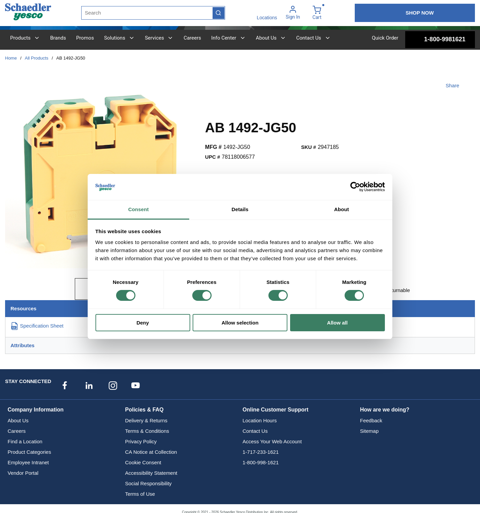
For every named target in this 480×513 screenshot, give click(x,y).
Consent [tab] (138, 209)
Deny (142, 323)
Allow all (337, 323)
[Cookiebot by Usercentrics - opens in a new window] (355, 187)
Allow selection (239, 323)
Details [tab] (240, 209)
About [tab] (341, 209)
